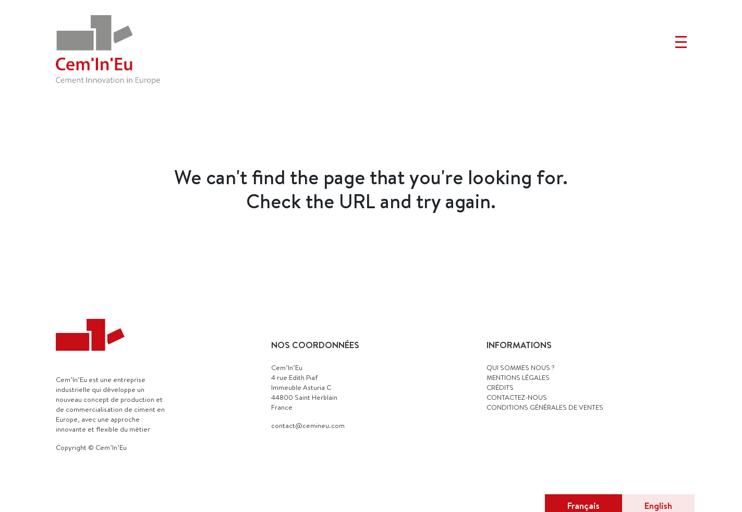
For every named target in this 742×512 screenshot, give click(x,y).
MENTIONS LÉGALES (518, 377)
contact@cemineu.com (308, 425)
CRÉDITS (500, 387)
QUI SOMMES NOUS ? (520, 367)
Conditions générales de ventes (544, 407)
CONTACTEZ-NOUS (516, 397)
